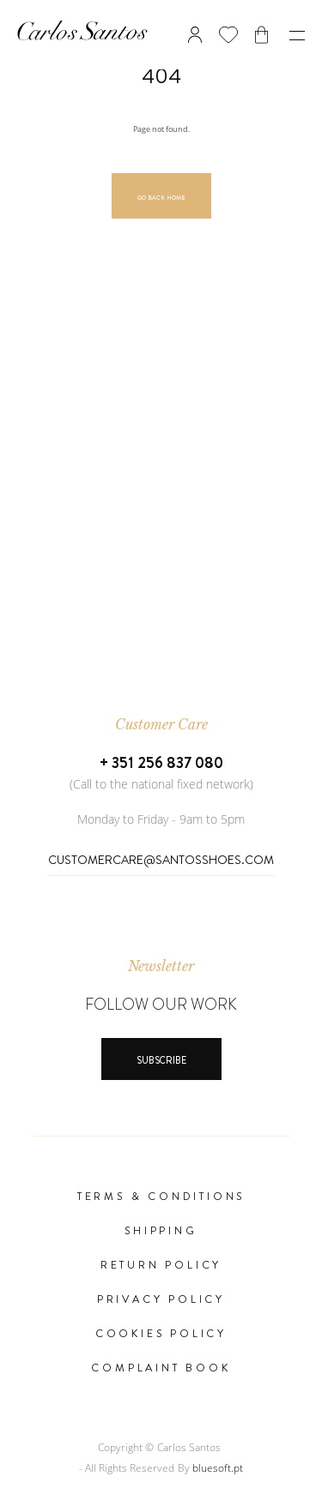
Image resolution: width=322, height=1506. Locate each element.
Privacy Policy (161, 1299)
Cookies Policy (161, 1333)
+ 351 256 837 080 (161, 763)
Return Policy (161, 1265)
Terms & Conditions (161, 1196)
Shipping (161, 1231)
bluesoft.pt (217, 1468)
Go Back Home (161, 198)
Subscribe (161, 1060)
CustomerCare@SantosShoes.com (161, 859)
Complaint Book (160, 1368)
